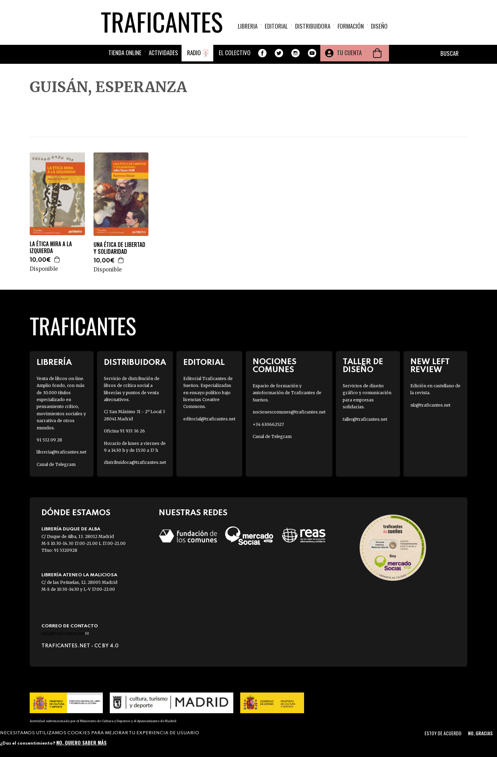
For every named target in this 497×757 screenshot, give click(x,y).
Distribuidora (312, 26)
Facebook (262, 53)
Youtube (312, 53)
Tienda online (125, 52)
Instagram (295, 53)
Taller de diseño (363, 366)
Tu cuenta (349, 52)
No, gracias (480, 733)
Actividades (163, 52)
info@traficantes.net (65, 633)
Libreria (247, 26)
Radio (194, 52)
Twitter (279, 53)
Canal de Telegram (56, 464)
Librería (54, 363)
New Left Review (430, 366)
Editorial (276, 26)
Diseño (379, 26)
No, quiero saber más (81, 742)
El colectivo (235, 52)
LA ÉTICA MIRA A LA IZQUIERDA (51, 247)
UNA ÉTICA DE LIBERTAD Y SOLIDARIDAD (119, 248)
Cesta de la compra (377, 53)
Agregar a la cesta (57, 259)
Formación (351, 26)
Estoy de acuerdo (443, 733)
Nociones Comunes (274, 366)
